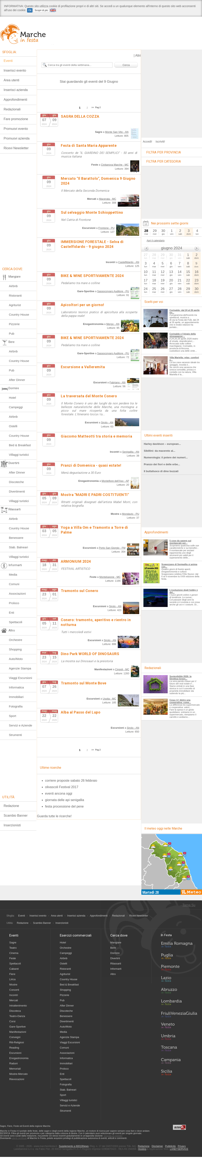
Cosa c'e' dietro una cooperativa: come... (180, 701)
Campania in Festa (179, 1061)
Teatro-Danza (17, 1016)
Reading (14, 1047)
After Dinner (17, 380)
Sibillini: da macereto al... (159, 450)
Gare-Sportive (17, 1026)
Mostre (13, 984)
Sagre (12, 942)
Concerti (14, 989)
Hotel (12, 397)
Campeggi (16, 407)
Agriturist (15, 305)
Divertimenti (17, 491)
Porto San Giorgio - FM (112, 547)
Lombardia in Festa (179, 1003)
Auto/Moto (16, 659)
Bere (113, 947)
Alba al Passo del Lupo (80, 712)
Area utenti (57, 915)
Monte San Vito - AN (116, 131)
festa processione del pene (64, 806)
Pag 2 (98, 107)
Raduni (13, 1063)
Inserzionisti (12, 825)
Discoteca (15, 1010)
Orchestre (15, 640)
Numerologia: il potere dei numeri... (166, 457)
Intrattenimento (18, 1005)
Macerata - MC (107, 198)
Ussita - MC (109, 698)
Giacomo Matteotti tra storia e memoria (96, 436)
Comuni (14, 584)
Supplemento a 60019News (74, 1146)
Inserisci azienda (76, 915)
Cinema (13, 953)
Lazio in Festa (179, 980)
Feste (12, 958)
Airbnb (13, 286)
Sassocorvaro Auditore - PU (113, 291)
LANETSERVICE (179, 1149)
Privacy (182, 1146)
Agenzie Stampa (20, 668)
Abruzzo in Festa (179, 992)
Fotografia (16, 706)
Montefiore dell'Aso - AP (115, 480)
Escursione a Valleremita (83, 367)
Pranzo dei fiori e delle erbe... (162, 464)
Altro (113, 974)
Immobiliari (16, 697)
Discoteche (16, 482)
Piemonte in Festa (179, 969)
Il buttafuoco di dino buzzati (161, 471)
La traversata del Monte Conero (89, 396)
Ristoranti (15, 295)
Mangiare (115, 942)
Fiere (12, 974)
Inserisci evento (37, 915)
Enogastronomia (18, 1058)
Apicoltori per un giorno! (82, 305)
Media (13, 574)
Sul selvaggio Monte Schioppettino (92, 212)
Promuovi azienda (16, 138)
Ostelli (13, 426)
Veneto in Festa (179, 1026)
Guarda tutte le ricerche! (54, 816)
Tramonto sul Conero (79, 591)
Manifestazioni (17, 1031)
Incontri (13, 995)
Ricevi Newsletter (16, 148)
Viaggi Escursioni (20, 678)
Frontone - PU (106, 227)
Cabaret (14, 968)
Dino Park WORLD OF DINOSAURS (90, 654)
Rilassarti (115, 963)
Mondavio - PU (130, 513)
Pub (11, 333)
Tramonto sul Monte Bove (83, 683)
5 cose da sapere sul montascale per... (180, 541)
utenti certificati (19, 1138)
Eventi (21, 915)
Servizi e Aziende (20, 725)
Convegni (14, 1037)
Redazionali (118, 915)
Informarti (115, 968)
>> (93, 107)
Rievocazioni (16, 1079)
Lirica (12, 979)
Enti (11, 612)
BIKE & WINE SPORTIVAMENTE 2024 (92, 276)
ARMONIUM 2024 (76, 561)
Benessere (16, 537)
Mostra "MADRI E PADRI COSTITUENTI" (95, 495)
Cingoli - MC (122, 669)
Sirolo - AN (107, 422)
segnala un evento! (113, 1135)
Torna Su (188, 905)
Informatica (16, 687)
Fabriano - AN (117, 382)
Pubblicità (170, 1146)
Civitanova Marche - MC (115, 164)
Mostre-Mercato (18, 1073)
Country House (19, 314)
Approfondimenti (98, 915)
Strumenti (15, 735)
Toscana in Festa (179, 1049)
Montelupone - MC (110, 576)
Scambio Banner (15, 815)
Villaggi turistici (19, 454)
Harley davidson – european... (162, 443)
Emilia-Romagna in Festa (179, 946)
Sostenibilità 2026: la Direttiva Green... (180, 677)
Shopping (15, 649)
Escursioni (15, 1052)
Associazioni (17, 593)
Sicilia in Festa (179, 1072)
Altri (138, 55)
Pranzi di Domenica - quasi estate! (91, 465)
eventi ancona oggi (58, 793)
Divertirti (115, 958)
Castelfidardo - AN (128, 262)
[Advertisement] (42, 92)
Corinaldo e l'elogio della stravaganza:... (182, 335)
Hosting (142, 1149)
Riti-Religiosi (16, 1042)
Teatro (13, 947)
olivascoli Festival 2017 (61, 787)
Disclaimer (157, 1146)
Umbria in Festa (179, 1038)
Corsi (12, 1021)
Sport (12, 716)
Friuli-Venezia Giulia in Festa (179, 1015)
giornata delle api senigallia (64, 800)
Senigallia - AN (130, 451)
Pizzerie (14, 324)
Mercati (13, 1000)
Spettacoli (15, 622)
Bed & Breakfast (20, 445)
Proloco (14, 603)
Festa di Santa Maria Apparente (89, 145)
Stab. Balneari (18, 547)
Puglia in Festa (179, 957)
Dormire (115, 953)
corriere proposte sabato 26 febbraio (71, 780)
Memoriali (15, 1068)
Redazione (11, 806)
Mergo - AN (112, 324)
